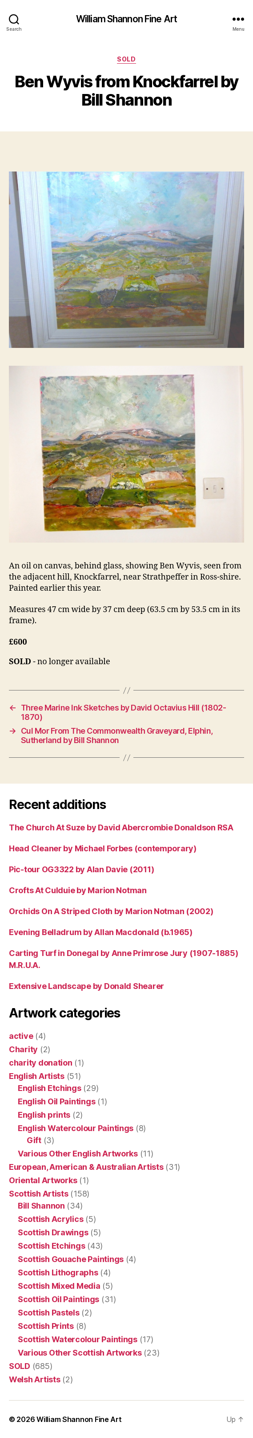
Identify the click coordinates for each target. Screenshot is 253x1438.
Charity (23, 1049)
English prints (44, 1114)
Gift (34, 1140)
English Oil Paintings (56, 1101)
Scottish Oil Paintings (58, 1299)
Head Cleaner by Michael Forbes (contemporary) (103, 848)
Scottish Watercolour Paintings (77, 1339)
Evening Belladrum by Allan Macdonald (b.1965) (101, 932)
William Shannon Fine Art (126, 19)
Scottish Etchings (51, 1245)
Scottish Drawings (53, 1232)
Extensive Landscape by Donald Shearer (86, 986)
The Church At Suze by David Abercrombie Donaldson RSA (121, 827)
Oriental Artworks (43, 1180)
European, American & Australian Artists (86, 1167)
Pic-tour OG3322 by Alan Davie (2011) (81, 869)
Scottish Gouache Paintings (71, 1259)
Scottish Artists (38, 1193)
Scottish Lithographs (58, 1272)
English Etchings (49, 1088)
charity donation (40, 1062)
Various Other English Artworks (78, 1153)
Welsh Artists (34, 1379)
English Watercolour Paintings (75, 1128)
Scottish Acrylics (50, 1219)
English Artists (36, 1076)
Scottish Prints (46, 1326)
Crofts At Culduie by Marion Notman (78, 890)
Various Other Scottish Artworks (80, 1352)
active (21, 1036)
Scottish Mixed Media (59, 1286)
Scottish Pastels (49, 1312)
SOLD (126, 59)
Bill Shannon (41, 1205)
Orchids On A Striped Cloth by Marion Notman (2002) (111, 911)
